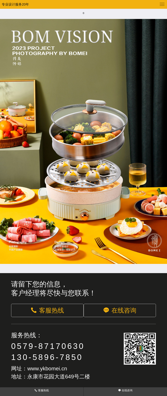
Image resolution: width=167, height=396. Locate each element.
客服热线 (47, 310)
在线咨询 (119, 310)
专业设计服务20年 (15, 4)
